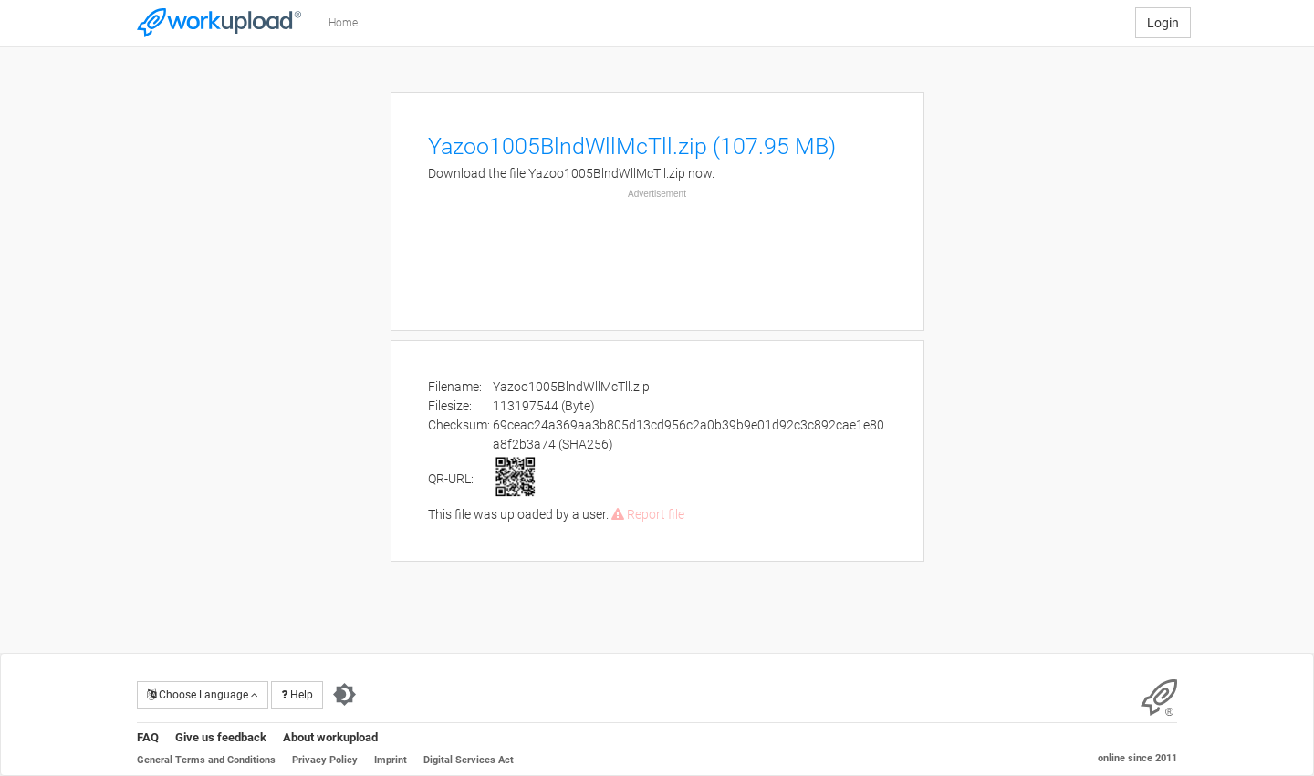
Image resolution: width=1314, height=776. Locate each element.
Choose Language (202, 694)
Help (297, 694)
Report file (647, 514)
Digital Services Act (468, 760)
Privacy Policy (325, 760)
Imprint (390, 760)
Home (343, 22)
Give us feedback (220, 737)
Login (1163, 23)
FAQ (148, 737)
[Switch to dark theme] (344, 695)
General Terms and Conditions (206, 760)
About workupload (330, 737)
